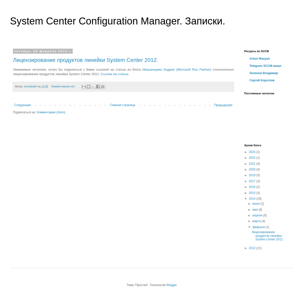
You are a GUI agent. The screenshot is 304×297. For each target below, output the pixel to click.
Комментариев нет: (64, 86)
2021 (252, 163)
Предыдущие (223, 105)
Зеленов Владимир (263, 73)
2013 (252, 248)
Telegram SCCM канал (265, 66)
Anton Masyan (259, 58)
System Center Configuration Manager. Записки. (117, 20)
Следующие (22, 105)
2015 (252, 193)
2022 (252, 157)
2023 (252, 152)
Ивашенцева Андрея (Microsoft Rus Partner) (177, 69)
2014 (252, 198)
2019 (252, 175)
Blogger (171, 285)
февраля (259, 227)
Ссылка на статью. (115, 74)
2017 (252, 181)
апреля (257, 215)
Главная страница (122, 105)
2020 (252, 169)
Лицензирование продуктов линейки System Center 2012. (85, 60)
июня (256, 203)
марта (257, 221)
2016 (252, 187)
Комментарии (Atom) (51, 112)
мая (255, 209)
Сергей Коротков (262, 80)
